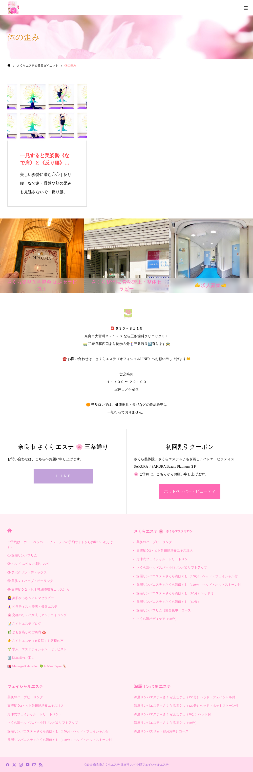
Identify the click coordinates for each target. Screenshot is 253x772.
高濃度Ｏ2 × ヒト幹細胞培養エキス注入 (164, 550)
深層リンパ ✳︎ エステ (152, 686)
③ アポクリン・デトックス (27, 572)
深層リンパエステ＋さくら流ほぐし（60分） (168, 601)
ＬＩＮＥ (63, 476)
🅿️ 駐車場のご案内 (21, 658)
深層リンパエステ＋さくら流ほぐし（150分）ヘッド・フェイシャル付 (187, 576)
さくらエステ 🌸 (163, 531)
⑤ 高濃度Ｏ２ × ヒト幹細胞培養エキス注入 (38, 589)
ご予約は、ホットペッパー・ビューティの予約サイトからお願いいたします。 (60, 544)
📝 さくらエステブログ (24, 624)
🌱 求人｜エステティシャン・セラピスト (37, 649)
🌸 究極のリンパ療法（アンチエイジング (37, 615)
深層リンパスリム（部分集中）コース (163, 610)
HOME (9, 531)
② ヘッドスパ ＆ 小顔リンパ (27, 564)
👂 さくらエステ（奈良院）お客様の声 (35, 641)
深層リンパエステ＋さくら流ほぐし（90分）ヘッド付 (174, 593)
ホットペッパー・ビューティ (189, 491)
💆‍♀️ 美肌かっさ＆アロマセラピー (30, 598)
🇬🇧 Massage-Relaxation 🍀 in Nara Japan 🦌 (36, 666)
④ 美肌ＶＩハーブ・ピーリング (30, 581)
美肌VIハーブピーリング (154, 542)
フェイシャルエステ (25, 686)
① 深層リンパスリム (22, 555)
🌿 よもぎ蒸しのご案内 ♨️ (26, 632)
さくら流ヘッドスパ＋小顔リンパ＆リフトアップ (171, 567)
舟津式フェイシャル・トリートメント (163, 559)
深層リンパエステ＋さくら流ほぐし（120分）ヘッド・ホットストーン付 (188, 584)
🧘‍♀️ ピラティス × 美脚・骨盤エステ (32, 606)
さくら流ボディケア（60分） (157, 619)
